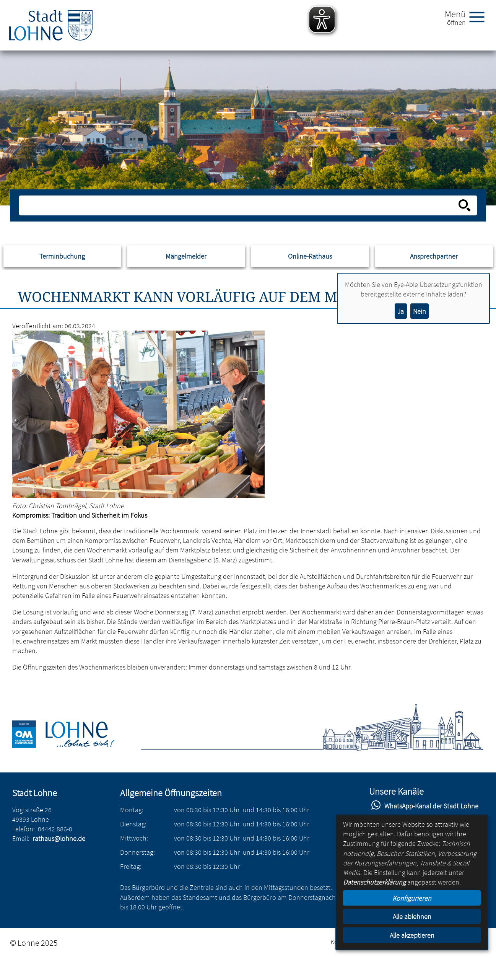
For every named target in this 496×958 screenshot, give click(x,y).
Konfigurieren (411, 898)
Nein (419, 311)
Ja (400, 311)
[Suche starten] (465, 205)
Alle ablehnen (412, 916)
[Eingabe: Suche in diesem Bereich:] (240, 205)
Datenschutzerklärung (374, 882)
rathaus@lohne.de (59, 838)
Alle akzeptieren (412, 935)
